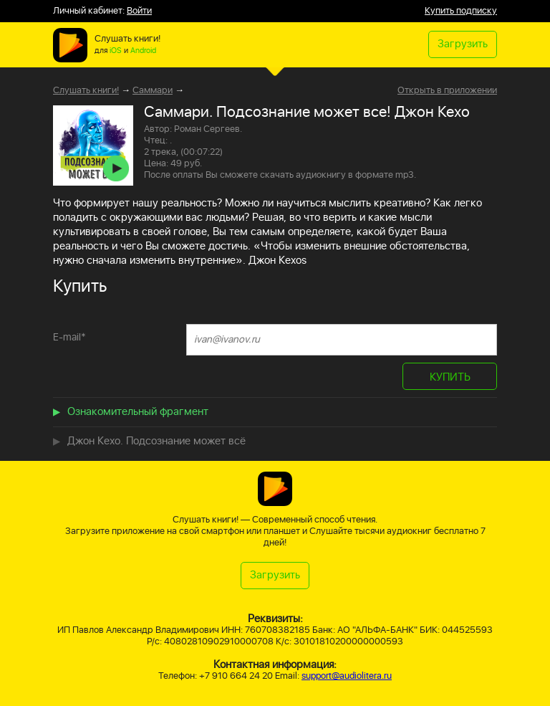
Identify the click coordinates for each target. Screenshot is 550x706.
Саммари (152, 90)
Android (143, 51)
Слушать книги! (86, 90)
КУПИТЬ (450, 377)
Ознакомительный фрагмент (137, 412)
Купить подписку (461, 11)
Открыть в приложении (447, 91)
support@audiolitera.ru (346, 676)
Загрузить (463, 44)
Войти (139, 11)
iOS (116, 51)
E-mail (69, 337)
